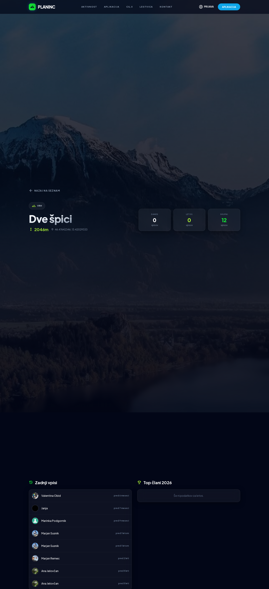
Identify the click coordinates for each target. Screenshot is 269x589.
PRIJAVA (206, 7)
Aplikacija (111, 6)
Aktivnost (89, 6)
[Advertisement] (134, 447)
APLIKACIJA (229, 6)
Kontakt (166, 6)
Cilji (129, 6)
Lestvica (146, 6)
